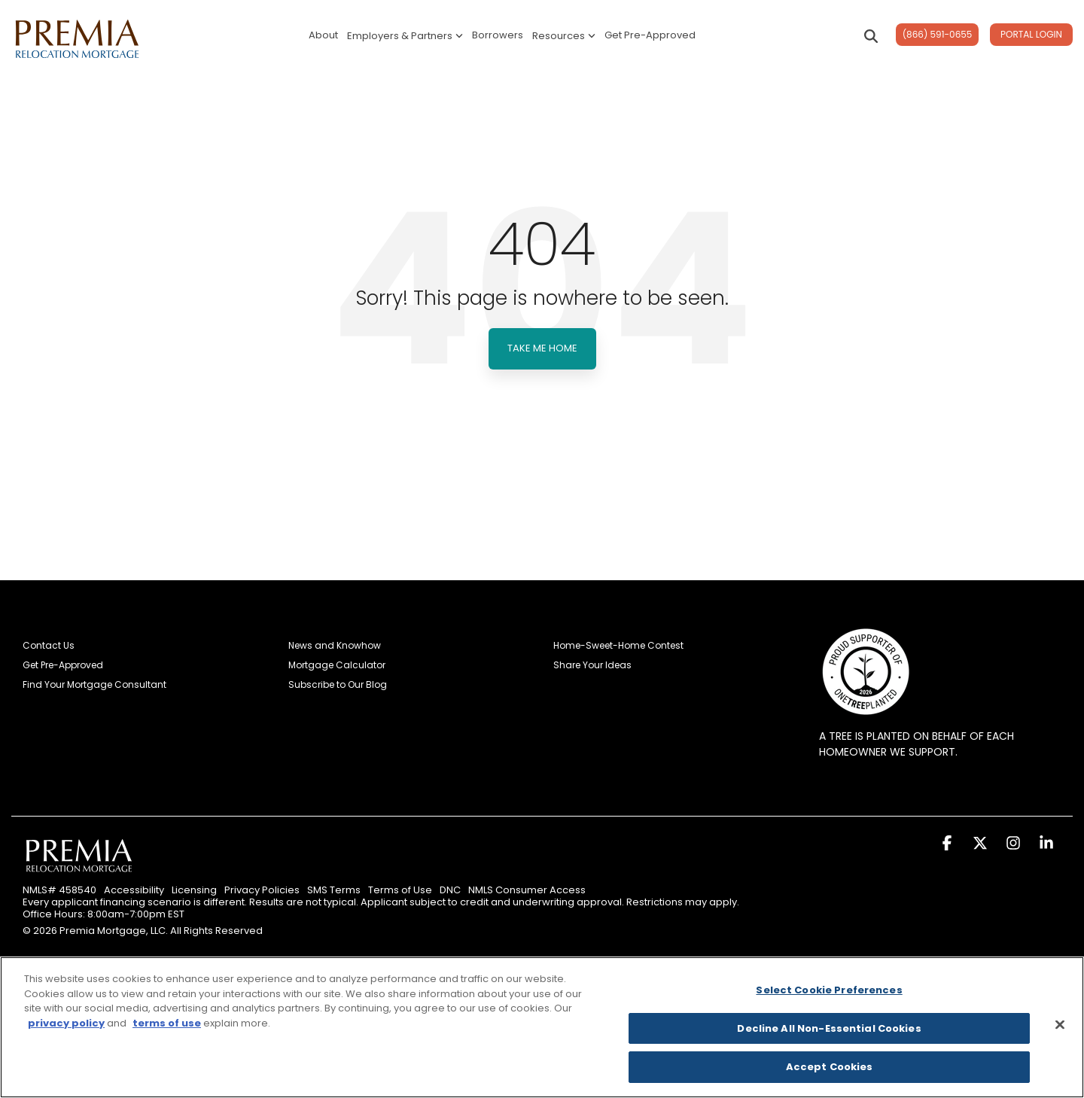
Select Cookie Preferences (829, 990)
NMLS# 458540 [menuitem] (59, 890)
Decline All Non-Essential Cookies (829, 1028)
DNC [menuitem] (450, 890)
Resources (563, 36)
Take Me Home (542, 348)
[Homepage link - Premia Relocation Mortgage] (79, 871)
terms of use (166, 1023)
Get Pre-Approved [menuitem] (63, 665)
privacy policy (66, 1023)
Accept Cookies (829, 1067)
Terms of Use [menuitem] (400, 890)
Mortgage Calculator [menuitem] (336, 665)
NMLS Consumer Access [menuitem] (527, 890)
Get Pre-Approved (650, 35)
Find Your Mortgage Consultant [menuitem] (94, 685)
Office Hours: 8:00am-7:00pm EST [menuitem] (103, 914)
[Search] (871, 35)
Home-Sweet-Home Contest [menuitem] (618, 645)
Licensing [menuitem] (194, 890)
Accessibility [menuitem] (134, 890)
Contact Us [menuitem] (49, 645)
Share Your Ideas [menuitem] (592, 665)
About (323, 35)
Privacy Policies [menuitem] (262, 890)
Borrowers (497, 35)
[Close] (1059, 1025)
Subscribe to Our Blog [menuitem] (337, 685)
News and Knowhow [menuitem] (334, 645)
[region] (542, 1027)
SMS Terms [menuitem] (334, 890)
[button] (948, 844)
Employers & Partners (405, 36)
